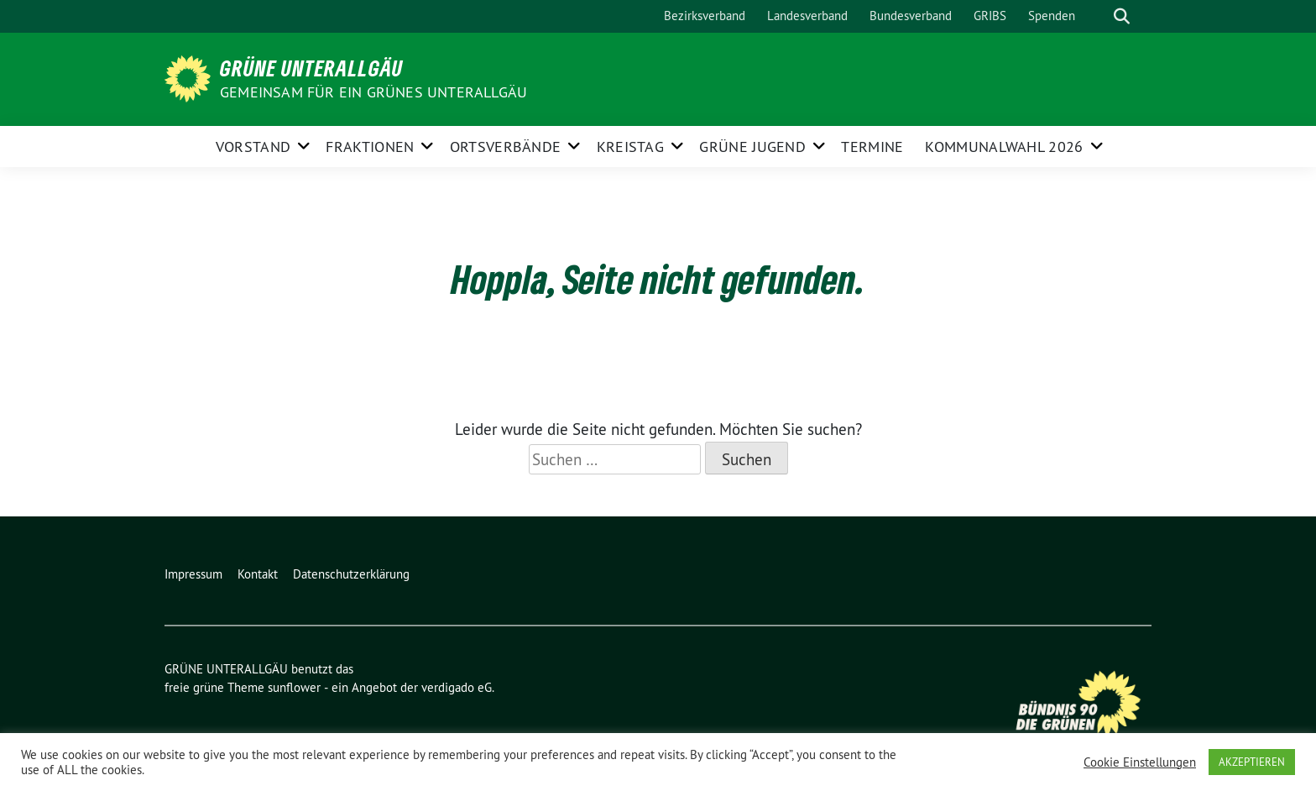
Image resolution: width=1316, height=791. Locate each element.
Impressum (193, 574)
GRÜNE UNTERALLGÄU (311, 68)
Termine (872, 146)
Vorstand (253, 146)
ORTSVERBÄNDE (505, 146)
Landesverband (807, 16)
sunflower (294, 687)
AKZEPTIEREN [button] (1252, 761)
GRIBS (990, 16)
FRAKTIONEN (370, 146)
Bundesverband (911, 16)
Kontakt (258, 574)
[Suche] (1097, 16)
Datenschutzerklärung (351, 574)
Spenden (1051, 16)
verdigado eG (456, 687)
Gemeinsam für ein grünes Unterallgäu (373, 92)
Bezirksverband (704, 16)
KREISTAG (630, 146)
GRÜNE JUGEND (752, 146)
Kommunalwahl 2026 (1004, 146)
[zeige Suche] (1121, 16)
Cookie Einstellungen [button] (1140, 762)
